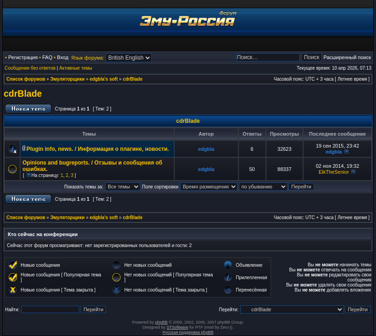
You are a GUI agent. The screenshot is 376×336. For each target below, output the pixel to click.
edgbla (206, 149)
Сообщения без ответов (30, 68)
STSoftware (177, 327)
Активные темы (75, 68)
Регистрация (23, 57)
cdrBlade (133, 79)
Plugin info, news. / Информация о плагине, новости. (98, 149)
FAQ (47, 57)
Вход (62, 57)
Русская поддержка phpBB (188, 332)
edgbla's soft (104, 79)
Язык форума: (87, 58)
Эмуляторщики (67, 79)
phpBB (161, 322)
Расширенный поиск (347, 57)
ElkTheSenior (334, 172)
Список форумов (25, 79)
